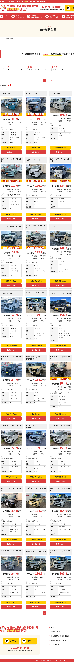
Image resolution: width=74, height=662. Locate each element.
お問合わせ (31, 641)
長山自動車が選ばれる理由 (60, 636)
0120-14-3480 (53, 7)
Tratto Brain (62, 660)
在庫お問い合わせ (11, 147)
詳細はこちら (11, 152)
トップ (6, 16)
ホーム (2, 39)
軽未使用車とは (37, 16)
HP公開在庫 (20, 16)
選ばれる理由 (55, 16)
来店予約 (13, 641)
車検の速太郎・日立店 (58, 640)
